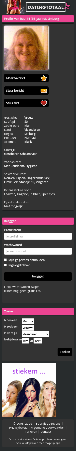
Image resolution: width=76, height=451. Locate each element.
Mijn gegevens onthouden (26, 260)
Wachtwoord (13, 245)
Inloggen (38, 276)
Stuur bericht (15, 90)
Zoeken (65, 352)
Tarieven (31, 431)
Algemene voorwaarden (47, 427)
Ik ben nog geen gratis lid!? (22, 291)
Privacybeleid (18, 427)
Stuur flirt (12, 103)
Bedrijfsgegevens (48, 423)
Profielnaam (12, 230)
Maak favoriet (15, 78)
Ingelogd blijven (18, 265)
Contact (46, 431)
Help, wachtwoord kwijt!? (21, 287)
